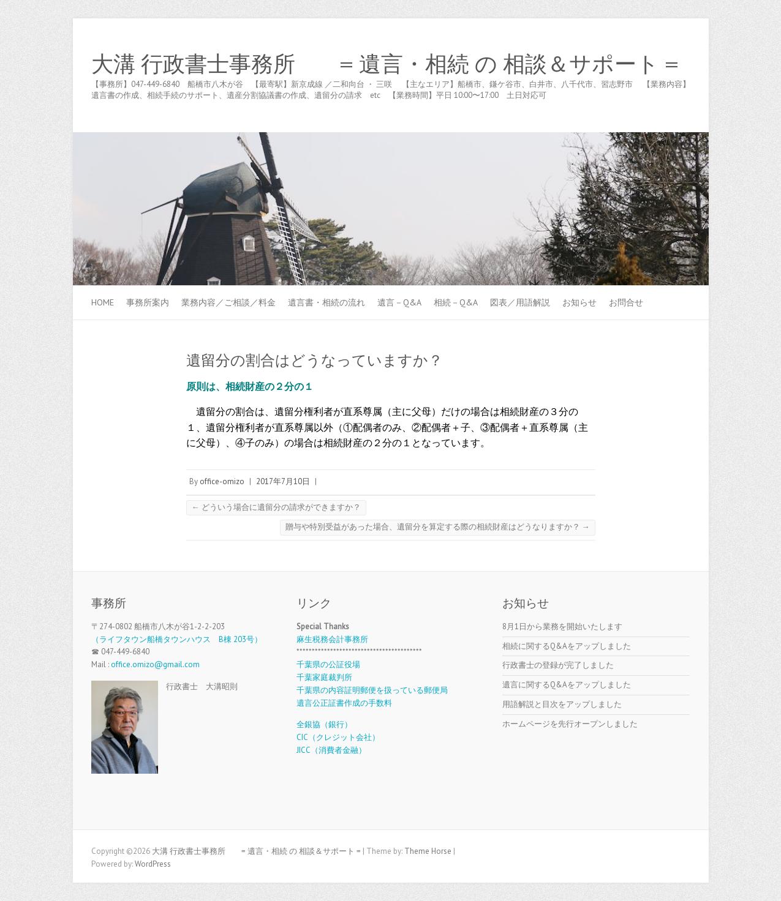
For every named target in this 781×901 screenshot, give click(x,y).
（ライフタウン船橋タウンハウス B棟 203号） (176, 639)
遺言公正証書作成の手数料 (344, 703)
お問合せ (626, 302)
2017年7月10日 (283, 481)
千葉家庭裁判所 (324, 677)
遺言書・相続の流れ (326, 302)
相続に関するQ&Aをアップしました (566, 646)
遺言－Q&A (399, 302)
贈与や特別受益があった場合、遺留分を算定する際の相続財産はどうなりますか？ (437, 527)
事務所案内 (147, 302)
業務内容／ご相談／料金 (228, 302)
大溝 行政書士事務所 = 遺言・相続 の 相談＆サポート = (385, 64)
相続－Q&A (456, 302)
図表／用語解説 (520, 302)
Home (102, 302)
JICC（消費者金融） (331, 750)
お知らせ (579, 302)
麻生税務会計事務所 (332, 639)
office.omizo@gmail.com (155, 664)
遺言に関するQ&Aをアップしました (566, 684)
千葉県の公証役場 (328, 664)
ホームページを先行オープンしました (570, 724)
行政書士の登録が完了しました (558, 665)
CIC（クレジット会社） (338, 737)
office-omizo (222, 481)
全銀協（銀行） (324, 724)
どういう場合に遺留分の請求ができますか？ (276, 507)
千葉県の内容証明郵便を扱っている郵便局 (372, 690)
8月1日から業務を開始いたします (562, 626)
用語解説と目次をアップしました (562, 704)
